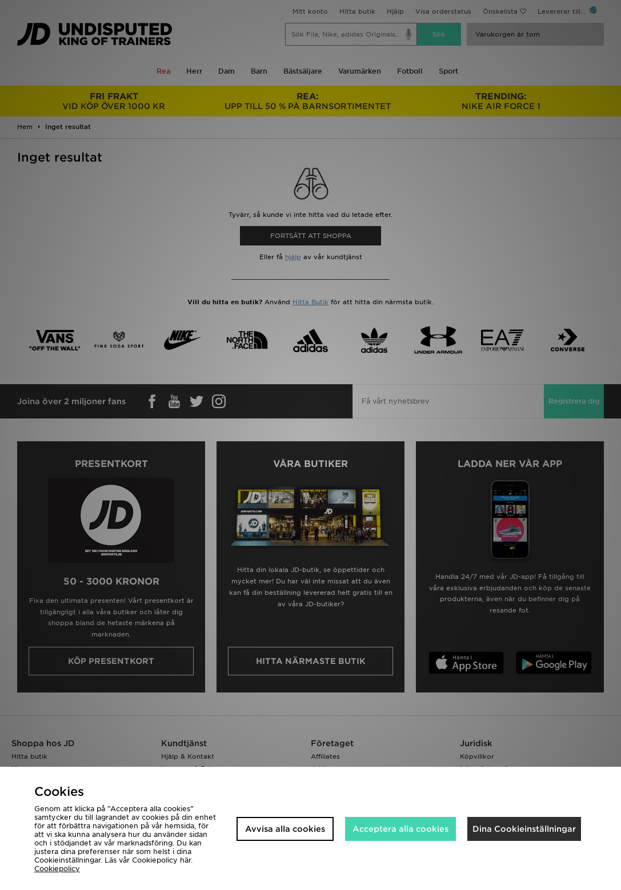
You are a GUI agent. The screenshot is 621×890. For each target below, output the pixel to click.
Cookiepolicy (57, 868)
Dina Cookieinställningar (524, 828)
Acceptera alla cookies (400, 828)
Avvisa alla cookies (285, 828)
